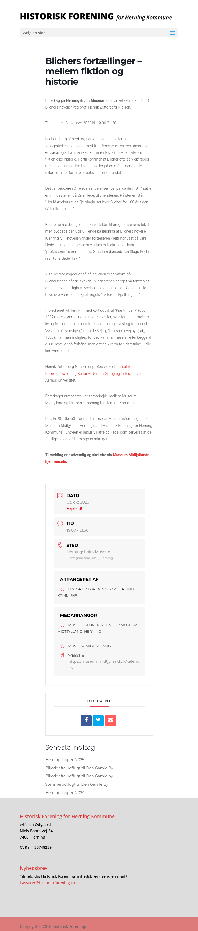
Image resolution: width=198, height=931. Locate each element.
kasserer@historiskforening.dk (47, 882)
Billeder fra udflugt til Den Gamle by (79, 776)
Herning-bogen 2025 (65, 759)
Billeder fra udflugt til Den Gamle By (79, 768)
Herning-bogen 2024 (65, 792)
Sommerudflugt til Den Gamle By (77, 784)
